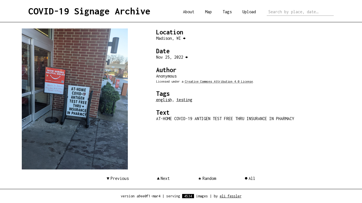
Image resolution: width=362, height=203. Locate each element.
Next (165, 178)
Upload (249, 11)
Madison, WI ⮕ (171, 38)
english (164, 99)
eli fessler (231, 196)
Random (209, 178)
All (252, 178)
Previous (120, 178)
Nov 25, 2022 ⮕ (172, 57)
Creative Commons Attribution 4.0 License (219, 81)
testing (184, 99)
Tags (227, 11)
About (188, 11)
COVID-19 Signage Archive (89, 11)
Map (208, 11)
